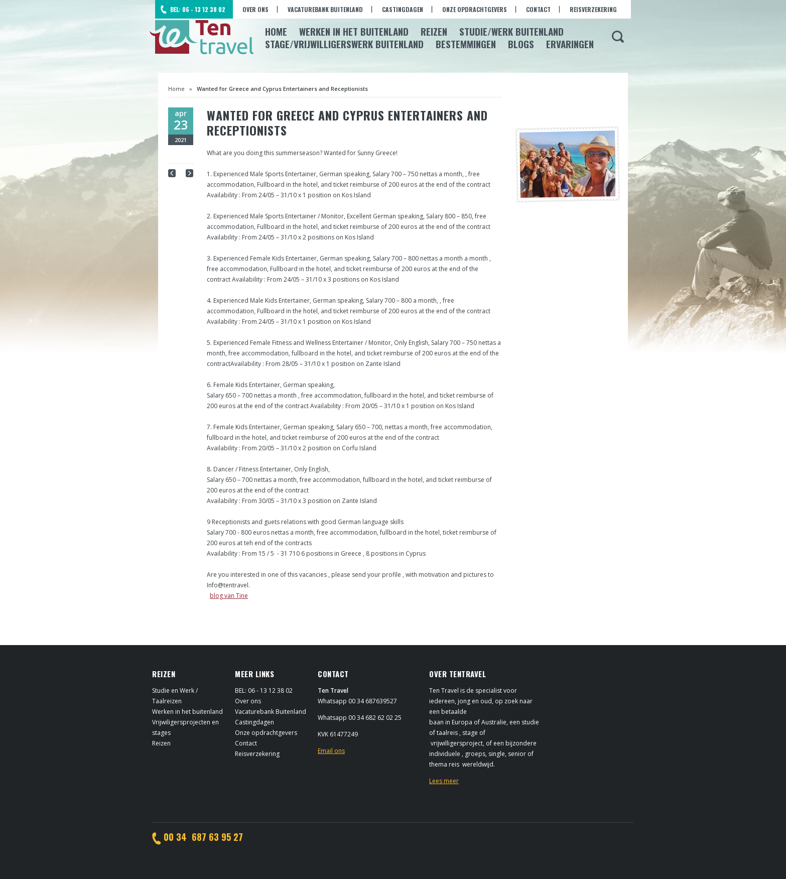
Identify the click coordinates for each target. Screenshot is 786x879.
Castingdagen (402, 9)
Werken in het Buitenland (354, 31)
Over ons (255, 9)
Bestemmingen (466, 44)
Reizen (434, 31)
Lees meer (444, 781)
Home (276, 31)
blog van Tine (229, 595)
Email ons (331, 750)
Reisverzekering (593, 9)
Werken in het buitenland (187, 711)
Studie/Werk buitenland (511, 31)
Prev (172, 173)
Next (189, 173)
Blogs (521, 44)
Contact (538, 9)
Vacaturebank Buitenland (325, 9)
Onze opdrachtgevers (474, 9)
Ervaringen (570, 44)
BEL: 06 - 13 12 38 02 (197, 9)
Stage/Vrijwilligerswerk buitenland (344, 44)
